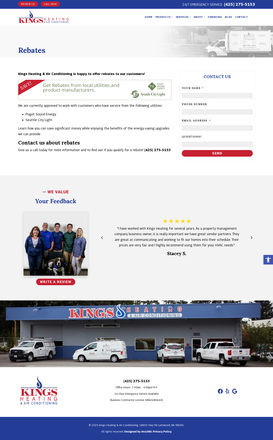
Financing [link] (215, 16)
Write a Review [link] (55, 282)
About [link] (199, 16)
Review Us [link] (28, 4)
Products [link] (163, 16)
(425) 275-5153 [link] (239, 4)
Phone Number (194, 104)
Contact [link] (241, 16)
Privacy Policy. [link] (162, 431)
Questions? (192, 136)
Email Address (196, 120)
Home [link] (149, 16)
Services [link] (182, 16)
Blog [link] (228, 16)
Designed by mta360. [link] (138, 431)
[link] (268, 259)
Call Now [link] (50, 4)
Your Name (193, 88)
